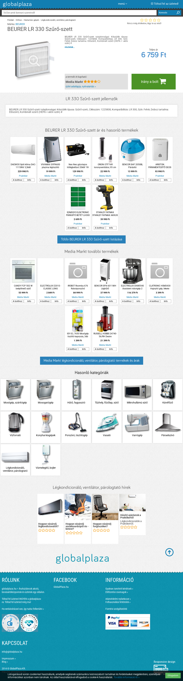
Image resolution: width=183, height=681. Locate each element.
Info (29, 180)
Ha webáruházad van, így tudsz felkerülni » (23, 608)
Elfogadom (173, 675)
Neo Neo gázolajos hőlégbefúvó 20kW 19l (78, 166)
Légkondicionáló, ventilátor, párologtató (58, 20)
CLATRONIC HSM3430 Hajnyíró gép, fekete (159, 287)
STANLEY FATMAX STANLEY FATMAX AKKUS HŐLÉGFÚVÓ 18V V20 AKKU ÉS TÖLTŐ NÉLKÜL (105, 214)
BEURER (20, 24)
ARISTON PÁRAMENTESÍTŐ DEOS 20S (159, 166)
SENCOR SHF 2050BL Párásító (132, 166)
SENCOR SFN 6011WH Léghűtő (105, 287)
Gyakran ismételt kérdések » (119, 588)
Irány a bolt (153, 81)
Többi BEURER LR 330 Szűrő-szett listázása (91, 239)
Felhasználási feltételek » (117, 602)
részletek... (70, 47)
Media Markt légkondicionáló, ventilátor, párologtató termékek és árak (92, 360)
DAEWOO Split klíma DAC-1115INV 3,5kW (23, 166)
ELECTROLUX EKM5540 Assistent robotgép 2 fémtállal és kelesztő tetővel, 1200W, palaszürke (132, 287)
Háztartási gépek (31, 20)
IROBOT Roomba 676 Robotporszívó (78, 287)
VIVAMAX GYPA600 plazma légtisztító (50, 166)
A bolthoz (17, 180)
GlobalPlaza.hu (61, 586)
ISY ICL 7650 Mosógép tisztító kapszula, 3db (78, 335)
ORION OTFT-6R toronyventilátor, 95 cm (105, 166)
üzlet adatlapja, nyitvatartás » (81, 86)
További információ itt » (127, 677)
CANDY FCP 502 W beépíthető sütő (23, 287)
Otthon (19, 20)
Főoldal (10, 20)
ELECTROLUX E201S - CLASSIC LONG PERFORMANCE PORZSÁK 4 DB (50, 287)
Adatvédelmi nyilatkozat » (118, 598)
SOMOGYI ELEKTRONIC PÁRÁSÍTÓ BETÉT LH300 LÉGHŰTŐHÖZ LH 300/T (78, 214)
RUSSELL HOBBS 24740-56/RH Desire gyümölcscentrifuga (105, 335)
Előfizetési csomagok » (116, 592)
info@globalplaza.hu (12, 651)
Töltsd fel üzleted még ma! (18, 602)
